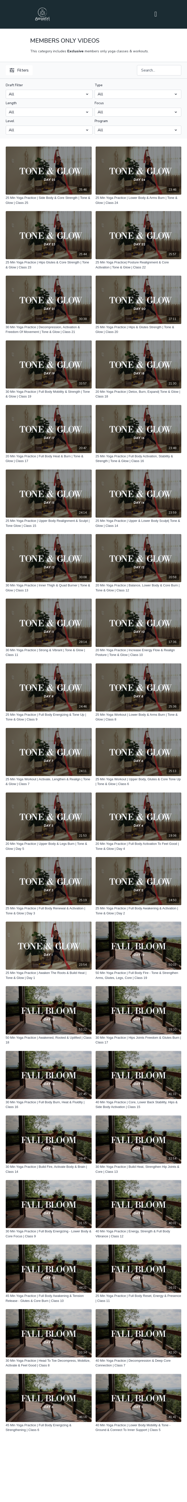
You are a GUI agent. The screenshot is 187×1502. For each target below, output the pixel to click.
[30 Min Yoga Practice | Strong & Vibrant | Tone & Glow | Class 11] (49, 652)
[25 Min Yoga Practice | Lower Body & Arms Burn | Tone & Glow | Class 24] (139, 200)
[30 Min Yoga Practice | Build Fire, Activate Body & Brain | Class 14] (49, 1169)
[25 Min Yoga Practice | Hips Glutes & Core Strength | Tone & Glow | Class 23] (49, 265)
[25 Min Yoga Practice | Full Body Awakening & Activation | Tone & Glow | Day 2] (139, 911)
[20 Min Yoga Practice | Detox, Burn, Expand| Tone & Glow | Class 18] (139, 394)
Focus (99, 103)
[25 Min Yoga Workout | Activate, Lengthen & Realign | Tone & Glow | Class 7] (49, 782)
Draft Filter (14, 85)
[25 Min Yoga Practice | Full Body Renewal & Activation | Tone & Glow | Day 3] (49, 911)
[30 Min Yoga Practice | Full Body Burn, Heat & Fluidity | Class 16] (49, 1104)
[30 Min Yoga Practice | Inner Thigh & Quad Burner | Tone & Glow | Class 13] (49, 588)
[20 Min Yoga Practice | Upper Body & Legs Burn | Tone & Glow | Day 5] (49, 846)
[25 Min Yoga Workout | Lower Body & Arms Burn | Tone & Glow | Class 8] (139, 717)
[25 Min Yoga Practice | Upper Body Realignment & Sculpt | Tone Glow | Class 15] (49, 523)
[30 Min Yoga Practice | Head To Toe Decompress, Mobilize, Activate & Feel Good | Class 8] (49, 1363)
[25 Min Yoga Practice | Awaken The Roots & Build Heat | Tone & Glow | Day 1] (49, 975)
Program (101, 121)
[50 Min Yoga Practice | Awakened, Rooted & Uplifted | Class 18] (49, 1040)
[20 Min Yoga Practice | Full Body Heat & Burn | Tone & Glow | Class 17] (49, 459)
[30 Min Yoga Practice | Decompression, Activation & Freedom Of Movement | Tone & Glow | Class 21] (49, 329)
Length (11, 103)
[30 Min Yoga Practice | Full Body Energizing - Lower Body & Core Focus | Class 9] (49, 1234)
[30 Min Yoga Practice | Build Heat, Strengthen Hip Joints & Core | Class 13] (139, 1169)
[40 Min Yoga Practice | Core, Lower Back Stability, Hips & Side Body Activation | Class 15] (139, 1104)
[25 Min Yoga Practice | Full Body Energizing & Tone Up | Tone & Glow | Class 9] (49, 717)
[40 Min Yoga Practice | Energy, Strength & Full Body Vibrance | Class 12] (139, 1234)
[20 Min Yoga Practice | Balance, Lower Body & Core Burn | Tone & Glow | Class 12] (139, 588)
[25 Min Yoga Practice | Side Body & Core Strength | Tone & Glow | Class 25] (49, 200)
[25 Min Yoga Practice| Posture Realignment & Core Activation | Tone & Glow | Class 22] (139, 265)
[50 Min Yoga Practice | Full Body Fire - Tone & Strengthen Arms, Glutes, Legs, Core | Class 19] (139, 975)
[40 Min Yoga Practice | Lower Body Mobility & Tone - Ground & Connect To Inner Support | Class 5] (139, 1427)
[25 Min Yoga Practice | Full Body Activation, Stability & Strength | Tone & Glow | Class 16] (139, 459)
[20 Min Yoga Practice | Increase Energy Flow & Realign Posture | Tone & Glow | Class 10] (139, 652)
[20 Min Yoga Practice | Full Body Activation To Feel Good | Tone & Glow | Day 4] (139, 846)
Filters (19, 70)
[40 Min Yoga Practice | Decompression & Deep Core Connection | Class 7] (139, 1363)
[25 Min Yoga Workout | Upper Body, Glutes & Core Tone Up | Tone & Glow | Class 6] (139, 782)
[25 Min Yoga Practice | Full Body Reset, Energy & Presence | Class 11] (139, 1298)
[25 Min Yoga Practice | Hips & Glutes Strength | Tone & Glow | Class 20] (139, 329)
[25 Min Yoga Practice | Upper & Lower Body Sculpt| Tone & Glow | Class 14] (139, 523)
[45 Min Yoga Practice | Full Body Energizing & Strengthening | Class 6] (49, 1427)
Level (10, 121)
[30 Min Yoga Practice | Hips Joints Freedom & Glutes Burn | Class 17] (139, 1040)
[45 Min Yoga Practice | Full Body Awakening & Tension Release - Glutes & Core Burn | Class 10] (49, 1298)
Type (99, 85)
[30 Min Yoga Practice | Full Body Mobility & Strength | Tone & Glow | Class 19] (49, 394)
